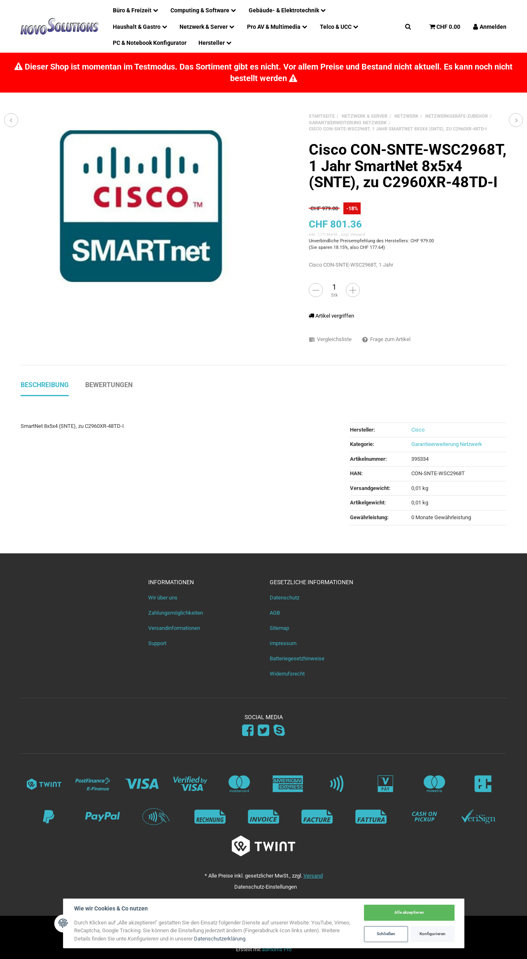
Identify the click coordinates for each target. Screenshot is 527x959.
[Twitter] (263, 731)
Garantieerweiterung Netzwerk (446, 444)
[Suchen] (408, 26)
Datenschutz (284, 597)
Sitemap (279, 628)
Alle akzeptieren (409, 912)
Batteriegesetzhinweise (297, 658)
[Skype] (279, 731)
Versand (357, 234)
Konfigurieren (432, 933)
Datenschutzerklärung (219, 939)
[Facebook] (248, 731)
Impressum (283, 643)
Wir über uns (162, 597)
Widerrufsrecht (287, 674)
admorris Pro (276, 949)
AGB (275, 613)
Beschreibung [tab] (45, 385)
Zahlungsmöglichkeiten (175, 613)
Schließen (386, 933)
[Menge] (334, 286)
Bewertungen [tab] (109, 385)
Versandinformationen (174, 628)
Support (157, 643)
